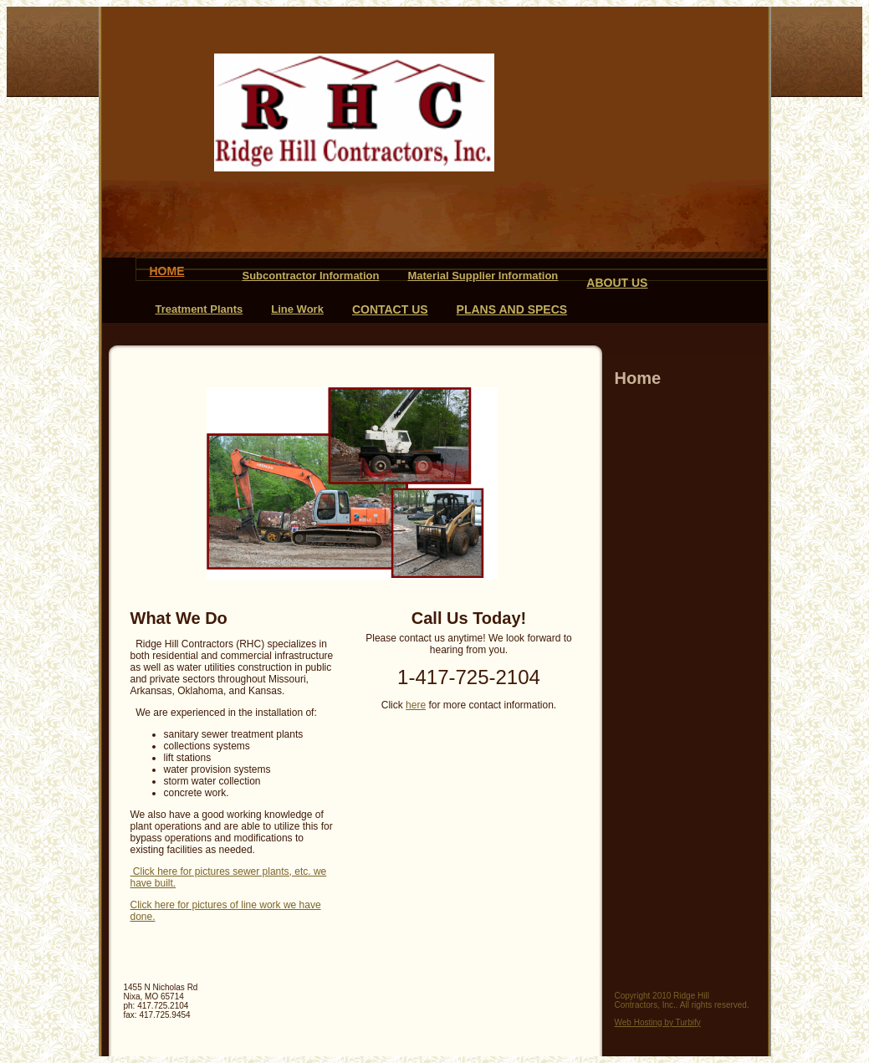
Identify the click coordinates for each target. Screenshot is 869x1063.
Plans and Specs (512, 309)
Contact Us (390, 309)
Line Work (297, 309)
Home (167, 271)
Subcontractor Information (311, 275)
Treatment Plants (199, 309)
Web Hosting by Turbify (658, 1022)
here (416, 705)
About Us (616, 282)
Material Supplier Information (482, 275)
